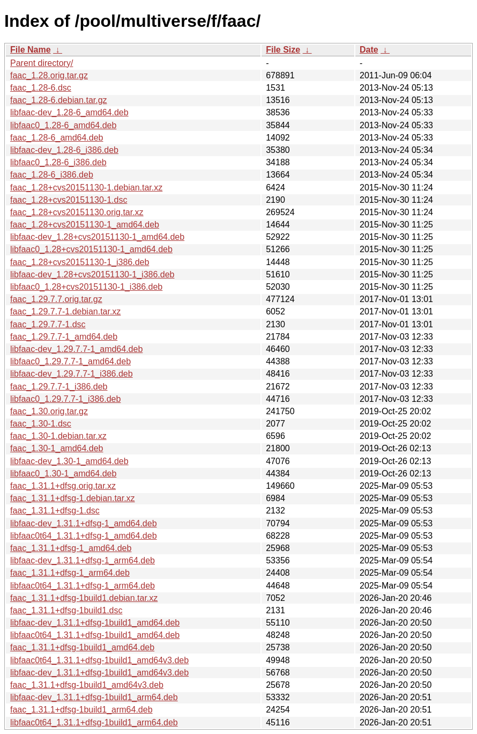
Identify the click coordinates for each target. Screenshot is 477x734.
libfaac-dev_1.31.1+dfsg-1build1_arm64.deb (94, 697)
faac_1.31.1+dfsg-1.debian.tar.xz (72, 498)
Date (369, 49)
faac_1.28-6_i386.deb (51, 174)
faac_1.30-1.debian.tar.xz (58, 436)
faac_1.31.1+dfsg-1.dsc (55, 510)
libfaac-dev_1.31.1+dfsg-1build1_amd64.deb (95, 622)
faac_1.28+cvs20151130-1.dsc (68, 199)
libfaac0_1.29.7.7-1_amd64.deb (70, 361)
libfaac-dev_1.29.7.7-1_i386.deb (71, 373)
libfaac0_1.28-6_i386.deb (58, 162)
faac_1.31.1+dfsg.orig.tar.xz (63, 485)
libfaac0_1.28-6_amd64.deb (63, 125)
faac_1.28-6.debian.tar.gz (58, 100)
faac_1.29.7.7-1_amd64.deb (63, 336)
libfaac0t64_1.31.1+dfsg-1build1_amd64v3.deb (99, 660)
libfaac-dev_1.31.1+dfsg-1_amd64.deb (83, 523)
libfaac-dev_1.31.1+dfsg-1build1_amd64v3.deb (99, 672)
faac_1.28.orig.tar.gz (49, 75)
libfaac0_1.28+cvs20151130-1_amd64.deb (91, 249)
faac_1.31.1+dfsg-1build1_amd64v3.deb (86, 684)
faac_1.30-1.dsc (40, 423)
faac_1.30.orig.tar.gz (49, 411)
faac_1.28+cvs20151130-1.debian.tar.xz (86, 187)
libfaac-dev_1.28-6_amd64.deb (69, 112)
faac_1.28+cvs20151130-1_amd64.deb (84, 224)
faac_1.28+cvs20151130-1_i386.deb (79, 262)
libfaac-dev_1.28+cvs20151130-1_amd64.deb (97, 236)
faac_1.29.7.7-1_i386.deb (58, 386)
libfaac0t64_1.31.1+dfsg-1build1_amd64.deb (95, 635)
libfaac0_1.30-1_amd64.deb (63, 473)
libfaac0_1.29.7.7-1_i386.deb (65, 398)
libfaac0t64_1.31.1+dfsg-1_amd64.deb (83, 535)
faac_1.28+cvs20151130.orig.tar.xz (77, 212)
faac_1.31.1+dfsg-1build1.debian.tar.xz (84, 598)
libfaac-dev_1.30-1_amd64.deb (69, 461)
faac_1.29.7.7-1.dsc (48, 324)
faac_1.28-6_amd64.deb (56, 137)
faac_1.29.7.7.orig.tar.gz (56, 299)
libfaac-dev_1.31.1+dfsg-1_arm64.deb (82, 560)
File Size (283, 49)
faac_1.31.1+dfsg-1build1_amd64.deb (82, 647)
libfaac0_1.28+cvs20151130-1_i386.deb (86, 286)
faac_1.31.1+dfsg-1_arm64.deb (70, 572)
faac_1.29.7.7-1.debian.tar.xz (65, 311)
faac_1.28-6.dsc (40, 87)
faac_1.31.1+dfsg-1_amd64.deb (70, 548)
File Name (30, 49)
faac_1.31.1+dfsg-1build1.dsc (66, 610)
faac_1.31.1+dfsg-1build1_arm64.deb (81, 709)
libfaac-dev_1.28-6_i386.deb (64, 150)
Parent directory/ (41, 63)
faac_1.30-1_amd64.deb (56, 448)
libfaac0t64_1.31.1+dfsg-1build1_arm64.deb (94, 722)
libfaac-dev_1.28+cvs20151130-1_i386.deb (92, 274)
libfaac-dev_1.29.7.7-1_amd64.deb (76, 349)
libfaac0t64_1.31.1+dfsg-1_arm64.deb (82, 585)
